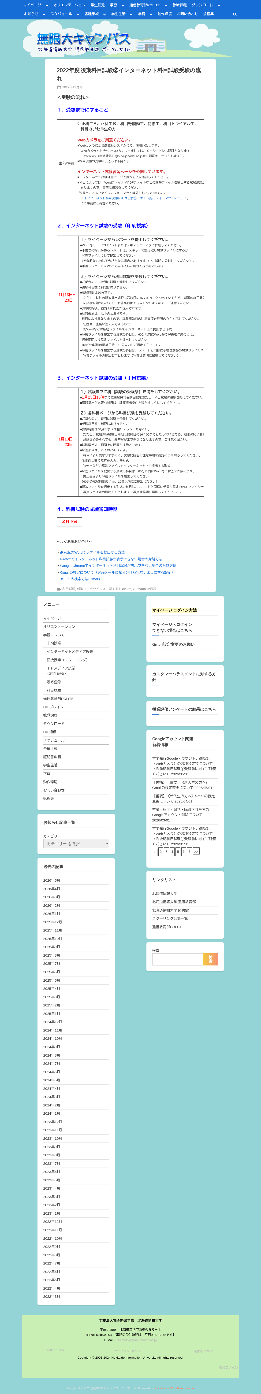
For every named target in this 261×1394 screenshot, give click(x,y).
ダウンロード (202, 5)
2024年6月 (51, 1072)
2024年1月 (51, 1113)
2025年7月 (51, 963)
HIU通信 (50, 732)
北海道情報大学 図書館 (170, 910)
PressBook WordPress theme (174, 1388)
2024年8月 (51, 1055)
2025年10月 (52, 939)
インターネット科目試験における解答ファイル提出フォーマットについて (135, 198)
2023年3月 (51, 1197)
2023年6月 (51, 1172)
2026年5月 (51, 880)
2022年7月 (51, 1263)
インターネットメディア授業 (70, 652)
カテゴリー (52, 836)
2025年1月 (51, 1014)
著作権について (204, 1351)
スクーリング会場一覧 (170, 919)
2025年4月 (51, 989)
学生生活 (118, 14)
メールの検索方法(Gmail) (80, 579)
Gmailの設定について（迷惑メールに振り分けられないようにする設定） (117, 572)
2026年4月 (51, 889)
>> (196, 852)
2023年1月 (51, 1213)
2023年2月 (51, 1205)
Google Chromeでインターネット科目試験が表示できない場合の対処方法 (118, 566)
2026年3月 (51, 897)
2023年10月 (52, 1138)
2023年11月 (52, 1130)
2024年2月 (51, 1105)
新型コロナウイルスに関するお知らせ (104, 589)
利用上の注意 (55, 1350)
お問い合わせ (187, 14)
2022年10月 (52, 1238)
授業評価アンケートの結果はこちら (184, 709)
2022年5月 (51, 1280)
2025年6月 (51, 972)
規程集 (208, 14)
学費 (141, 14)
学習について (54, 635)
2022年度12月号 (144, 589)
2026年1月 (51, 914)
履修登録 (54, 682)
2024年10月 (52, 1038)
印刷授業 (54, 643)
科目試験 (68, 589)
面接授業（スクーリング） (68, 660)
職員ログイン (228, 1367)
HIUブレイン (53, 707)
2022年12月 (52, 1222)
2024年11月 (52, 1030)
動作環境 (165, 14)
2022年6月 (51, 1272)
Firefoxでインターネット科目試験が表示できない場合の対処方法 (111, 559)
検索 (155, 951)
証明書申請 (52, 757)
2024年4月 (51, 1089)
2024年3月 (51, 1097)
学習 (113, 5)
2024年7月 (51, 1063)
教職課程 (179, 5)
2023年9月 (51, 1147)
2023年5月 (51, 1180)
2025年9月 (51, 947)
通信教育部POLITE (144, 5)
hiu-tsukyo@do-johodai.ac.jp (136, 1340)
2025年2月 (51, 1005)
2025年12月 (52, 922)
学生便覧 (98, 5)
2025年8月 (51, 955)
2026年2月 (51, 905)
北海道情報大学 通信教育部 (174, 902)
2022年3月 (51, 1296)
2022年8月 (51, 1255)
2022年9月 (51, 1247)
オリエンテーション (70, 5)
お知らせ (31, 14)
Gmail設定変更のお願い (173, 644)
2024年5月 (51, 1080)
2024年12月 (52, 1022)
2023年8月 (51, 1155)
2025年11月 (52, 930)
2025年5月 (51, 980)
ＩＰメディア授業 (61, 668)
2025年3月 (51, 997)
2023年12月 (52, 1122)
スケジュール (61, 14)
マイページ (32, 5)
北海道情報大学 (164, 894)
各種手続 (92, 14)
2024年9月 (51, 1047)
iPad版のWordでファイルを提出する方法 (92, 552)
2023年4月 (51, 1188)
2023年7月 (51, 1163)
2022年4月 (51, 1288)
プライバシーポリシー (129, 1351)
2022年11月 (52, 1230)
